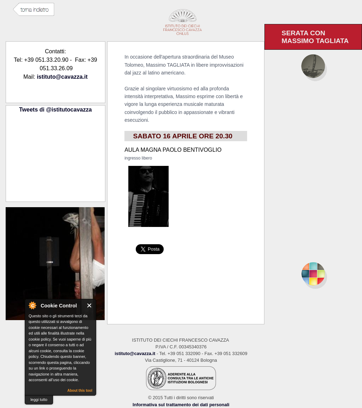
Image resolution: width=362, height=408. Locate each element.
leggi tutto (38, 399)
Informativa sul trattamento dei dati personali (181, 404)
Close (89, 305)
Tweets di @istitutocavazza (55, 110)
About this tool (79, 390)
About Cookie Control (32, 305)
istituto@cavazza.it (62, 77)
